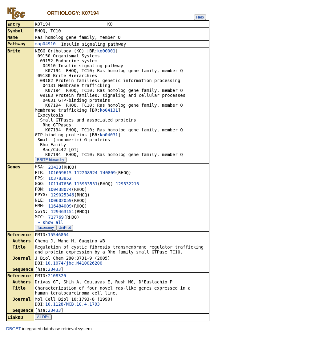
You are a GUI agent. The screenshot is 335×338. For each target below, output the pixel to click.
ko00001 (106, 51)
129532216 (127, 184)
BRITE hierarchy (50, 160)
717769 (56, 217)
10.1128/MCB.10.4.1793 (72, 304)
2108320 (57, 276)
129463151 (62, 212)
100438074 (59, 190)
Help (200, 17)
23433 (54, 167)
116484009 (59, 206)
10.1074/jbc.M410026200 (73, 263)
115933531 (86, 184)
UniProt (65, 228)
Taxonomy (45, 228)
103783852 (59, 178)
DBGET (13, 329)
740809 (108, 173)
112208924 (86, 173)
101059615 (59, 173)
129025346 (62, 195)
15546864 (58, 235)
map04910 (45, 44)
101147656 (59, 184)
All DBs (43, 317)
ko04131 (109, 110)
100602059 (59, 201)
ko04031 (109, 135)
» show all (49, 223)
